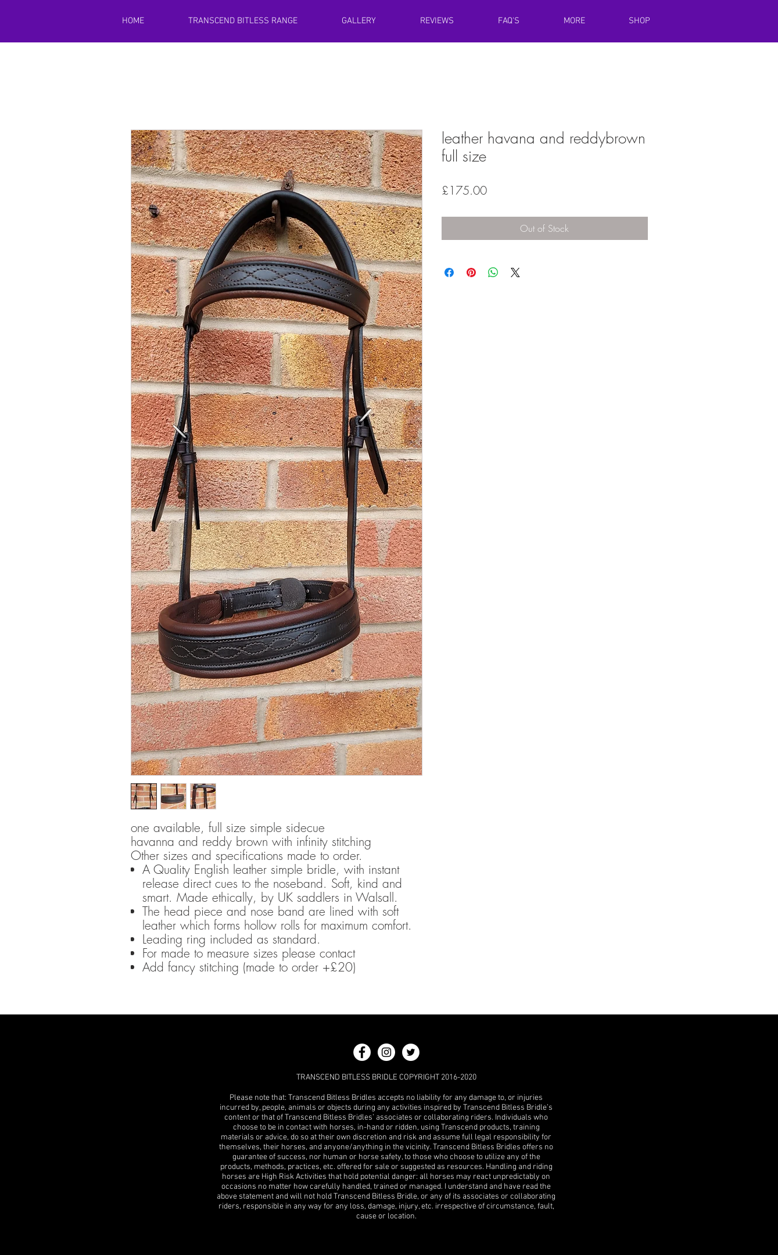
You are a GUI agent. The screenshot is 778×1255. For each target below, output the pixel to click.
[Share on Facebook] (449, 272)
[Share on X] (515, 272)
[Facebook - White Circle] (362, 1052)
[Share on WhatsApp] (493, 272)
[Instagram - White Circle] (386, 1052)
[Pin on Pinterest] (471, 272)
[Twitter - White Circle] (411, 1052)
